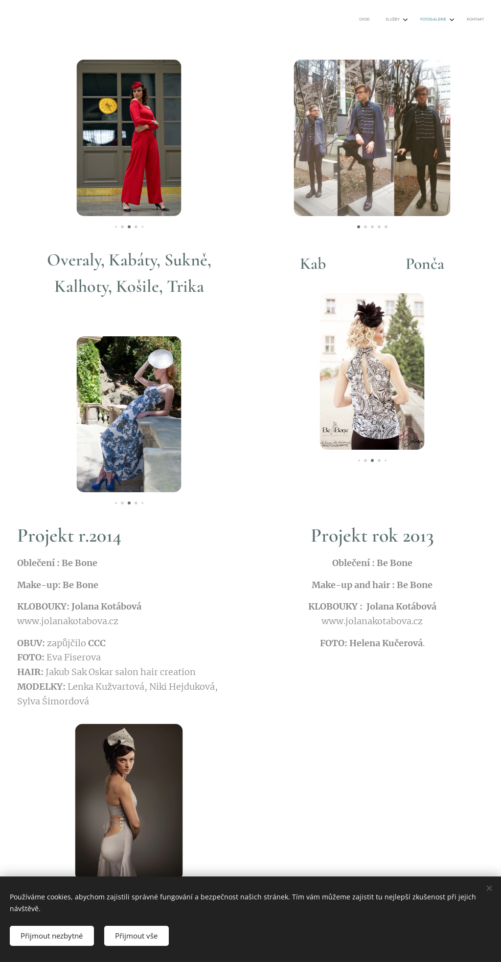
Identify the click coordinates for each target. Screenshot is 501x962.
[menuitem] (430, 20)
